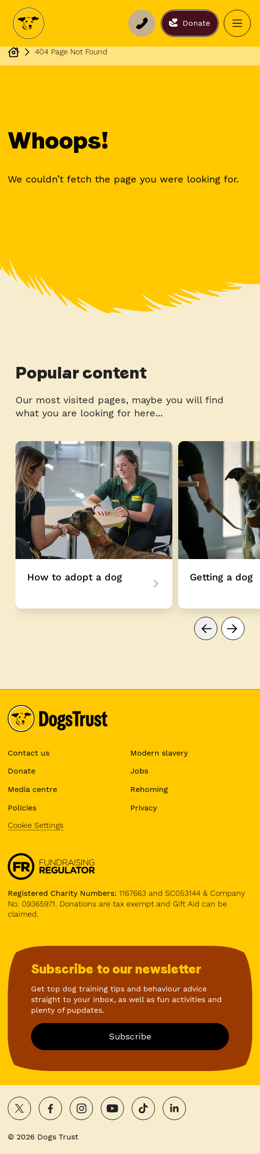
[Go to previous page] (205, 628)
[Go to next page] (233, 628)
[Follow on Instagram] (81, 1108)
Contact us (28, 753)
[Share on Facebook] (50, 1108)
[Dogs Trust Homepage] (13, 52)
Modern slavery (159, 753)
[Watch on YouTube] (112, 1108)
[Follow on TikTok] (143, 1108)
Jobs (139, 770)
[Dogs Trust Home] (28, 23)
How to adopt (93, 525)
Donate (21, 770)
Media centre (32, 789)
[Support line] (141, 23)
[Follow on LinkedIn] (174, 1108)
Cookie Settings (35, 825)
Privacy (143, 807)
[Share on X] (19, 1108)
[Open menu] (237, 23)
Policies (22, 807)
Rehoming (149, 789)
